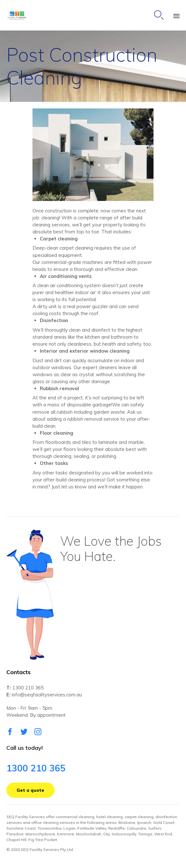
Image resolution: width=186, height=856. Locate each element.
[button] (93, 154)
